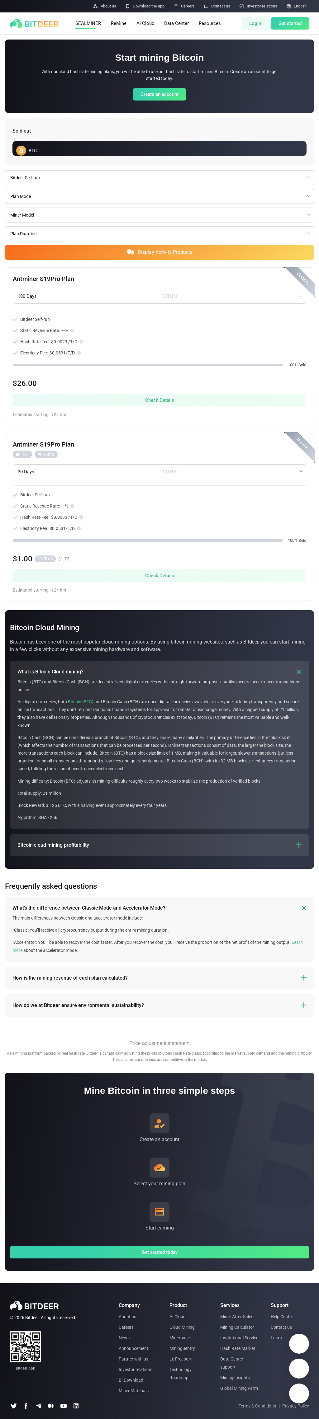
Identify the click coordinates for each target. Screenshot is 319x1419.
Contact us (281, 1327)
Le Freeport (180, 1358)
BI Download (131, 1380)
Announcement (133, 1348)
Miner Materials (134, 1390)
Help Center (282, 1316)
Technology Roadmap (180, 1373)
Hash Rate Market (237, 1348)
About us (127, 1316)
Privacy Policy (295, 1405)
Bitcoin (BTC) (80, 701)
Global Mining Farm (239, 1388)
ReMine (118, 23)
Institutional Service (239, 1337)
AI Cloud (145, 23)
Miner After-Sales (236, 1316)
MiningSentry (182, 1348)
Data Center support (231, 1363)
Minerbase (179, 1337)
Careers (126, 1327)
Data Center (176, 23)
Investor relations (135, 1369)
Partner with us (133, 1358)
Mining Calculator (237, 1327)
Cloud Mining (182, 1327)
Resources (210, 23)
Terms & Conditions (257, 1405)
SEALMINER (88, 23)
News (124, 1337)
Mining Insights (235, 1377)
